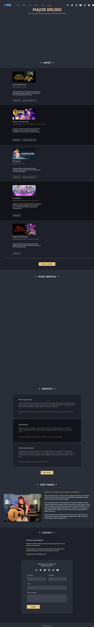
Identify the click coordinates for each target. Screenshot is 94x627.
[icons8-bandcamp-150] (68, 5)
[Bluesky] (80, 5)
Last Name (51, 575)
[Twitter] (89, 5)
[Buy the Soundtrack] (30, 100)
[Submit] (33, 607)
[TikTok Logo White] (85, 5)
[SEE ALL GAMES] (47, 264)
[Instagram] (76, 5)
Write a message (31, 592)
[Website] (17, 100)
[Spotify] (72, 5)
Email (28, 583)
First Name (30, 575)
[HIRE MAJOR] (47, 472)
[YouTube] (57, 570)
